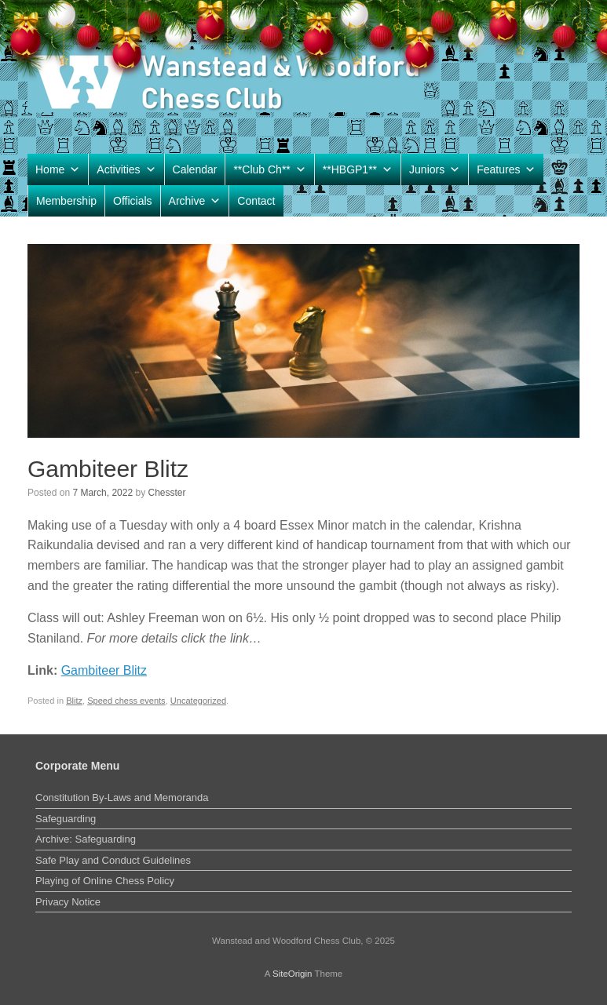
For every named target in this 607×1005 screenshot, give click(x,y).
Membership (66, 201)
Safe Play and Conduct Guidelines (113, 860)
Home (57, 169)
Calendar (195, 169)
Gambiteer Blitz (104, 670)
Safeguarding (65, 819)
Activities (126, 169)
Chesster (166, 492)
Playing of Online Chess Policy (104, 881)
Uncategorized (198, 700)
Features (506, 169)
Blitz (74, 700)
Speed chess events (126, 700)
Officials (132, 201)
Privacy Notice (68, 902)
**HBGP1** (358, 169)
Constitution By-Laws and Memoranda (121, 797)
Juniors (434, 169)
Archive (195, 201)
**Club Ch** (269, 169)
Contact (256, 201)
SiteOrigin (292, 973)
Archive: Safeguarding (85, 839)
